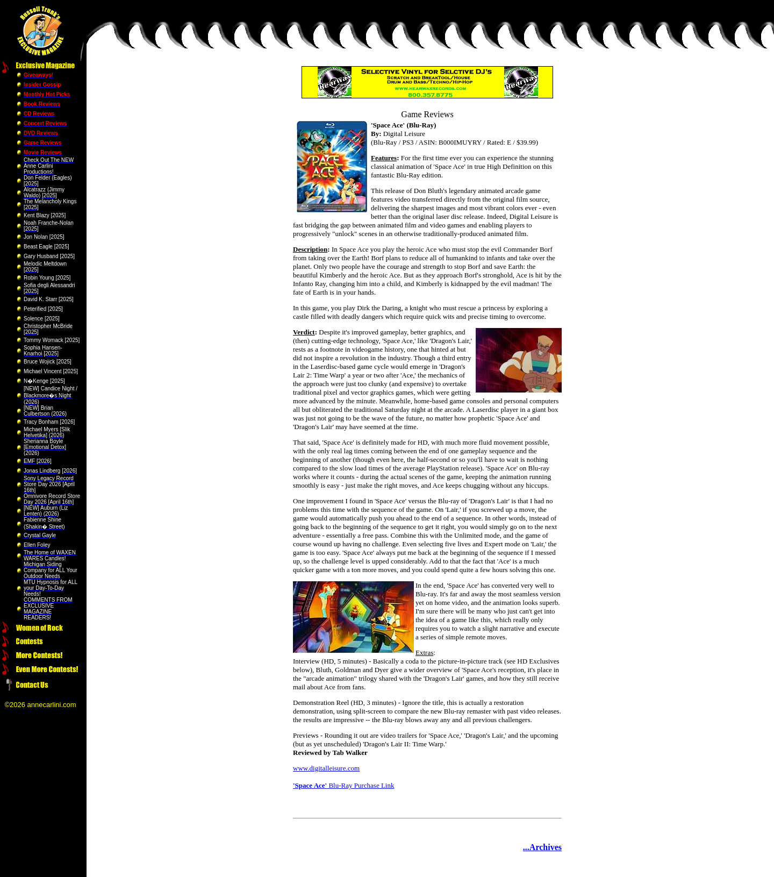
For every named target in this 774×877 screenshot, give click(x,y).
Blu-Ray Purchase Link (343, 785)
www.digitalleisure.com (326, 768)
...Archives (542, 847)
